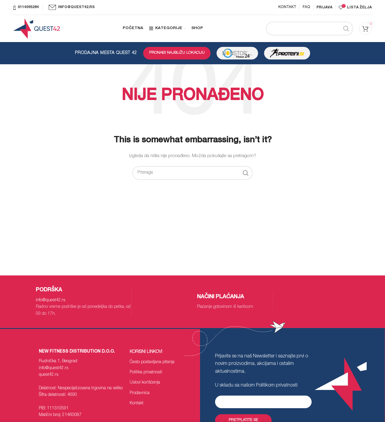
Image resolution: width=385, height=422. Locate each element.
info (50, 300)
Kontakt (136, 403)
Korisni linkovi (146, 352)
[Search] (309, 28)
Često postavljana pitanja (152, 362)
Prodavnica (139, 393)
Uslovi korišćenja (145, 383)
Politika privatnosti (146, 372)
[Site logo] (36, 29)
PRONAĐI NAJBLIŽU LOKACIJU (177, 53)
